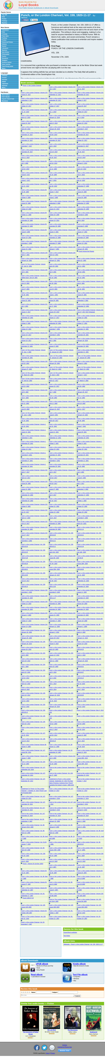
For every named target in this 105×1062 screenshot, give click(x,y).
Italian (4, 81)
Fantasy (4, 21)
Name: (33, 992)
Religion (4, 60)
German (4, 79)
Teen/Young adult (7, 66)
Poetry (4, 56)
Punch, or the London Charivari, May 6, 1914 (90, 710)
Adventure (5, 30)
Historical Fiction (7, 42)
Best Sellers (6, 95)
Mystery (4, 23)
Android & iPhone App (65, 1047)
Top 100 (4, 15)
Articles (64, 1045)
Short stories (6, 64)
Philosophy (5, 54)
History (4, 44)
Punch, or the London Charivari (32, 85)
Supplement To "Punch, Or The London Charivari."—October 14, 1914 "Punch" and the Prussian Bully (34, 791)
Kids (3, 17)
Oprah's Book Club (8, 99)
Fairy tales (5, 36)
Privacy (53, 1053)
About (47, 1053)
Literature (5, 48)
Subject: (55, 992)
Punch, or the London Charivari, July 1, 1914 (90, 716)
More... (4, 68)
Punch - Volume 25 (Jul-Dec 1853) (33, 864)
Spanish (4, 85)
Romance (5, 58)
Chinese (4, 75)
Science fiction (7, 62)
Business (5, 101)
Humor (4, 46)
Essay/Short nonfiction (70, 932)
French (4, 77)
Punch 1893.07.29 (28, 898)
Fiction (4, 19)
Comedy (4, 34)
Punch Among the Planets (86, 251)
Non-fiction (67, 936)
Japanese (5, 83)
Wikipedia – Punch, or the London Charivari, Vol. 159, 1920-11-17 (83, 944)
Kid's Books (6, 97)
